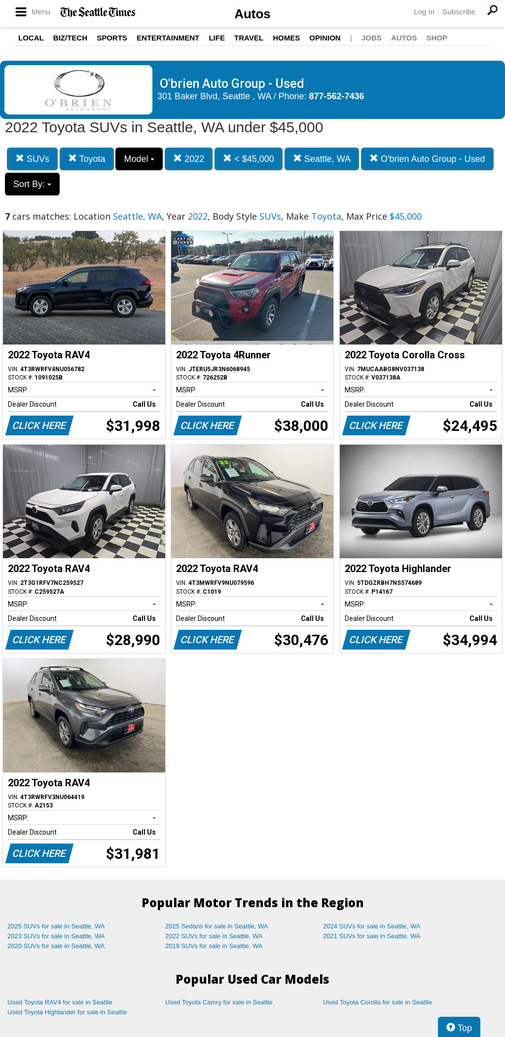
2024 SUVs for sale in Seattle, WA (372, 926)
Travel (248, 38)
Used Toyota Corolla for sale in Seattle (377, 1002)
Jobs (371, 38)
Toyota (87, 159)
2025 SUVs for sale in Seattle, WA (56, 926)
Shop (436, 38)
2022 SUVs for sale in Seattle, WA (214, 936)
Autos (252, 13)
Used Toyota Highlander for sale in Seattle (67, 1012)
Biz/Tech (70, 38)
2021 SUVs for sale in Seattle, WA (372, 936)
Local (31, 38)
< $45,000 (248, 159)
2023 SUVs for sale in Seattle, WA (56, 936)
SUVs (32, 159)
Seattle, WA (322, 159)
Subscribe (458, 11)
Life (217, 38)
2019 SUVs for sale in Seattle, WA (214, 946)
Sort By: (32, 184)
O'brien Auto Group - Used (427, 159)
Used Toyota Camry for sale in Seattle (219, 1002)
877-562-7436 (336, 96)
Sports (112, 38)
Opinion (324, 38)
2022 (188, 159)
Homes (286, 38)
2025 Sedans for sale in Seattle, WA (216, 926)
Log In (424, 11)
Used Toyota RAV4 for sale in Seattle (59, 1002)
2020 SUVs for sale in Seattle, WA (56, 946)
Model (139, 159)
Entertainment (168, 38)
